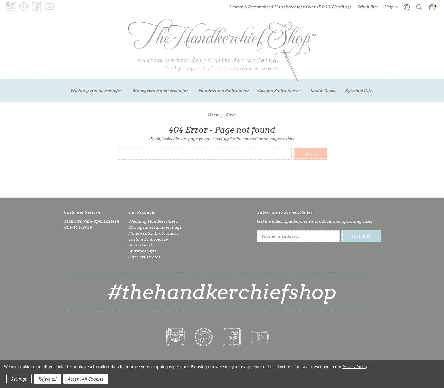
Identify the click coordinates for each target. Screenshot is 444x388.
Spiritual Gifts (359, 90)
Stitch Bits (368, 7)
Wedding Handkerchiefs (97, 90)
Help (391, 7)
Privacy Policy (354, 366)
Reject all (47, 379)
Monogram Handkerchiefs (161, 90)
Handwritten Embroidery (223, 90)
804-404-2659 (78, 227)
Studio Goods (323, 90)
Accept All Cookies (86, 379)
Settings (19, 379)
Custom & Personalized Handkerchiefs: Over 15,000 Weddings (290, 7)
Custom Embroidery (280, 90)
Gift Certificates (144, 257)
